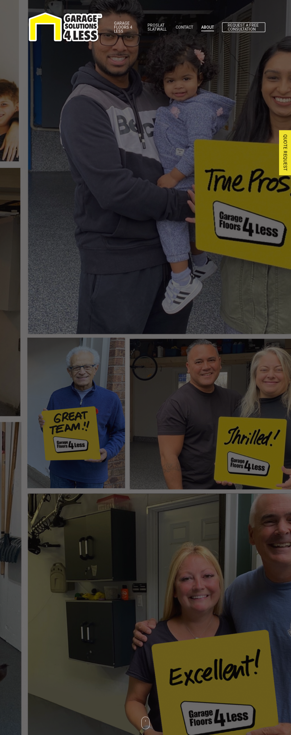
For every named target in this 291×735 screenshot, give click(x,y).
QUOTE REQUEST (285, 153)
